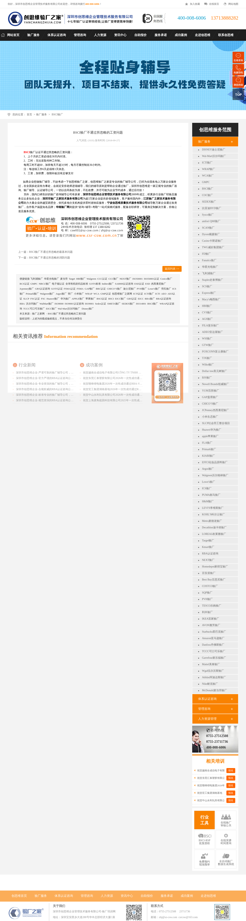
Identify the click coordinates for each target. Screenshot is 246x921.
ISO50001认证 (151, 278)
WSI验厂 (207, 338)
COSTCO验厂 (210, 586)
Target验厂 (208, 540)
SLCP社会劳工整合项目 (216, 423)
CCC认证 (102, 278)
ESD (147, 283)
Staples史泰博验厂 (212, 279)
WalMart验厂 (46, 303)
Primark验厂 (209, 449)
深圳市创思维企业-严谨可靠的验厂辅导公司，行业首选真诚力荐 (54, 396)
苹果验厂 (91, 298)
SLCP (26, 298)
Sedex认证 (100, 303)
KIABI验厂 (208, 455)
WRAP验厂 (208, 169)
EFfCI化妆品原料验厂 (215, 462)
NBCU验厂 (45, 283)
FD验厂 (206, 253)
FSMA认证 (70, 288)
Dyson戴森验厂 (211, 234)
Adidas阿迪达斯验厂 (214, 677)
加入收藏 (195, 3)
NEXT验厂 (208, 560)
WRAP (88, 293)
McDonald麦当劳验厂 (214, 690)
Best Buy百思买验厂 (213, 579)
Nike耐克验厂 (210, 683)
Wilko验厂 (208, 364)
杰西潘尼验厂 (158, 283)
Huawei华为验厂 (211, 429)
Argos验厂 (208, 468)
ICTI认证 (138, 293)
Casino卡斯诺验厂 (212, 240)
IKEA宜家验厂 (210, 618)
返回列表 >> (172, 268)
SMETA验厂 (114, 303)
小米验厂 (79, 293)
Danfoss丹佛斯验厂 (213, 644)
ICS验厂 (207, 488)
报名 (230, 770)
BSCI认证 (102, 298)
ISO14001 (141, 303)
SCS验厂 (207, 286)
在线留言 (214, 3)
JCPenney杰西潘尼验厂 (215, 410)
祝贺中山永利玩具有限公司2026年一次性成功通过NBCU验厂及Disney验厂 (127, 419)
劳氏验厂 (166, 288)
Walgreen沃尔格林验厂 (215, 475)
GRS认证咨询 (42, 288)
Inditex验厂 (108, 283)
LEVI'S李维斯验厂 (213, 507)
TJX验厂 (207, 358)
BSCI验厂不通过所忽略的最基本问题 (51, 251)
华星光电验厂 (210, 266)
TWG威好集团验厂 (213, 247)
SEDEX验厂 (209, 201)
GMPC (206, 182)
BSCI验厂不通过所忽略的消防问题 (49, 257)
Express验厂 (209, 292)
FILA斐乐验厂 (210, 325)
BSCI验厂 (57, 114)
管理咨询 (204, 708)
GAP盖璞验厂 (210, 397)
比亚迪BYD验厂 (211, 208)
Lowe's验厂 (208, 481)
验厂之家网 (38, 313)
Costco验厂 (166, 278)
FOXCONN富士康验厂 (215, 351)
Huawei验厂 (53, 298)
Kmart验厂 (208, 547)
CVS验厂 (207, 312)
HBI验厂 (207, 306)
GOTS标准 (95, 283)
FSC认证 (35, 298)
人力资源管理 (207, 718)
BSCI (111, 298)
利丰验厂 (207, 612)
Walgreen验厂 (47, 293)
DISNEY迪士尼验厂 (213, 149)
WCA (96, 293)
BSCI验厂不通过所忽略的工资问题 (67, 313)
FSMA (80, 288)
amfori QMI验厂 (211, 221)
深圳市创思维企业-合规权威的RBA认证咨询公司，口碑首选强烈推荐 (57, 413)
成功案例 (94, 389)
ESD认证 (139, 283)
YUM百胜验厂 (210, 390)
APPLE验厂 (78, 298)
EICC (141, 298)
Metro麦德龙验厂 (212, 521)
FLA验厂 (207, 442)
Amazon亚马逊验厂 (213, 638)
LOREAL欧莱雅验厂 (214, 534)
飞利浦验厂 (208, 273)
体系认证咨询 (207, 698)
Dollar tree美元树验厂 (214, 371)
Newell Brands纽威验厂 (215, 384)
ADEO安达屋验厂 (212, 332)
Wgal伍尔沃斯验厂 (213, 670)
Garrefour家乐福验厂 (214, 657)
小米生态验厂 (210, 416)
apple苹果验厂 (210, 436)
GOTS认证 (57, 288)
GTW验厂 (208, 345)
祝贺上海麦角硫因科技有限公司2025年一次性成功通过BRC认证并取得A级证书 (129, 424)
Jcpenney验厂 (27, 288)
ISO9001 (89, 303)
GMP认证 (106, 293)
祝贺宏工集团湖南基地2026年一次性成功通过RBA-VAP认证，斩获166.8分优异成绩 (132, 413)
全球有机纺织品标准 (77, 283)
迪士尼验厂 (129, 288)
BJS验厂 (207, 377)
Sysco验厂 (208, 214)
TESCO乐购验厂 (211, 605)
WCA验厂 (208, 175)
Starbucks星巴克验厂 (214, 631)
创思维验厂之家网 (122, 293)
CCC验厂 (113, 278)
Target (72, 278)
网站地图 (233, 3)
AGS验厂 (207, 319)
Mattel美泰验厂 (211, 664)
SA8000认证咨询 (124, 283)
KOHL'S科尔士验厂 (213, 514)
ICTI (157, 293)
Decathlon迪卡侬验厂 (214, 527)
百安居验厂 (208, 573)
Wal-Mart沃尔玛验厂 (214, 156)
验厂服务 (41, 114)
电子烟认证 (58, 283)
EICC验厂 (120, 298)
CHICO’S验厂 (210, 403)
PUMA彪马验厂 (211, 494)
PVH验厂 (207, 599)
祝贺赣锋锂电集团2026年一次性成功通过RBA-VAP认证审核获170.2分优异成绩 (129, 407)
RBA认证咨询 (210, 553)
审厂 (70, 293)
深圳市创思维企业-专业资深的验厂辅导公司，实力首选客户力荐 (54, 407)
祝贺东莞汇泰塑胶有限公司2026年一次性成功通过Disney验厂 (119, 402)
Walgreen (91, 278)
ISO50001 (137, 278)
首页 (29, 114)
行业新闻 (27, 389)
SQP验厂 (207, 592)
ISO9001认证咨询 (74, 303)
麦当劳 (64, 278)
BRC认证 (101, 288)
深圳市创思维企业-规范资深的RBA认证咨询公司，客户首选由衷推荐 (57, 424)
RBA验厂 (150, 298)
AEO (163, 293)
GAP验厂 (90, 288)
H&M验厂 (208, 501)
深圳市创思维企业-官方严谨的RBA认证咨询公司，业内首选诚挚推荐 (57, 402)
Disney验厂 (88, 308)
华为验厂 (66, 298)
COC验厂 (207, 195)
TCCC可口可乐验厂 (213, 651)
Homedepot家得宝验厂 (215, 566)
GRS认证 (132, 298)
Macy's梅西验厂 (211, 299)
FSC (43, 298)
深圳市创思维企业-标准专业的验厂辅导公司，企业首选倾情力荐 (54, 419)
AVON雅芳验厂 (211, 625)
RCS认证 (24, 283)
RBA (22, 303)
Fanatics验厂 (209, 260)
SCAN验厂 (208, 227)
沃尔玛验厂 (32, 303)
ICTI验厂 (207, 162)
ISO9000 (59, 303)
